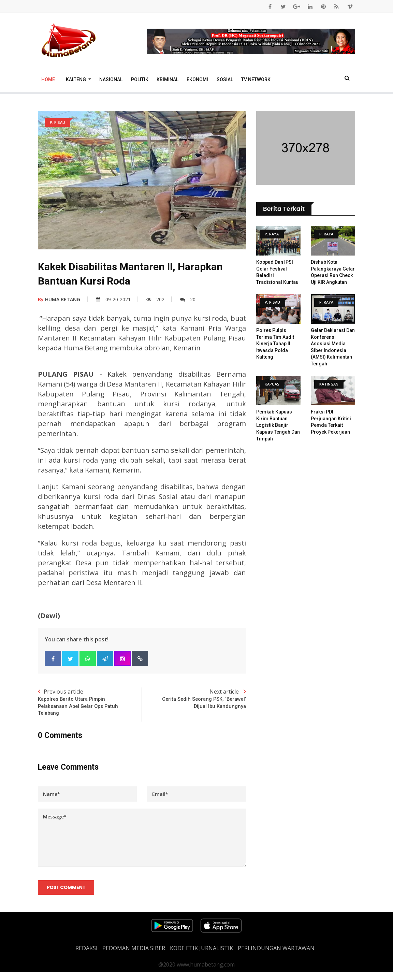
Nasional (110, 79)
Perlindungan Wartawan (276, 949)
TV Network (256, 79)
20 (187, 299)
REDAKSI (86, 949)
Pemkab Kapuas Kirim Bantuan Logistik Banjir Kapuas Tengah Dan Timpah (278, 425)
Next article (194, 699)
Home (48, 79)
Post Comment (66, 888)
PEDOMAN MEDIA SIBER (133, 949)
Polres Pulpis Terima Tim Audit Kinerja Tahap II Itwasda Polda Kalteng (275, 344)
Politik (139, 79)
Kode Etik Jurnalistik (201, 949)
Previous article (90, 702)
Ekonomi (197, 79)
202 (155, 299)
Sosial (225, 79)
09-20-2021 (113, 299)
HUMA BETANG (59, 299)
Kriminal (167, 79)
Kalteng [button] (76, 79)
